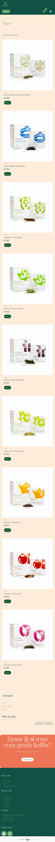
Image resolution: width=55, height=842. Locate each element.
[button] (6, 11)
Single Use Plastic (9, 786)
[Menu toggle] (27, 840)
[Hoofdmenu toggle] (50, 11)
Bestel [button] (7, 103)
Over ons (6, 781)
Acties (5, 784)
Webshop (6, 806)
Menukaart (6, 796)
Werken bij (7, 799)
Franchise (6, 803)
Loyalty (5, 801)
